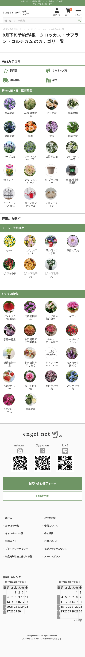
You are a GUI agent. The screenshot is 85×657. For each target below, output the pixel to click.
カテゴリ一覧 (12, 525)
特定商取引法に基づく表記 (18, 556)
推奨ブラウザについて (55, 549)
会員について (51, 525)
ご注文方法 (50, 518)
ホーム (8, 518)
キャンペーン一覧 (14, 533)
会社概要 (48, 533)
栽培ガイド (11, 541)
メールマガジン (52, 556)
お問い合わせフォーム (42, 483)
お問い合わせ (51, 541)
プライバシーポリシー (16, 549)
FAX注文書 (42, 496)
